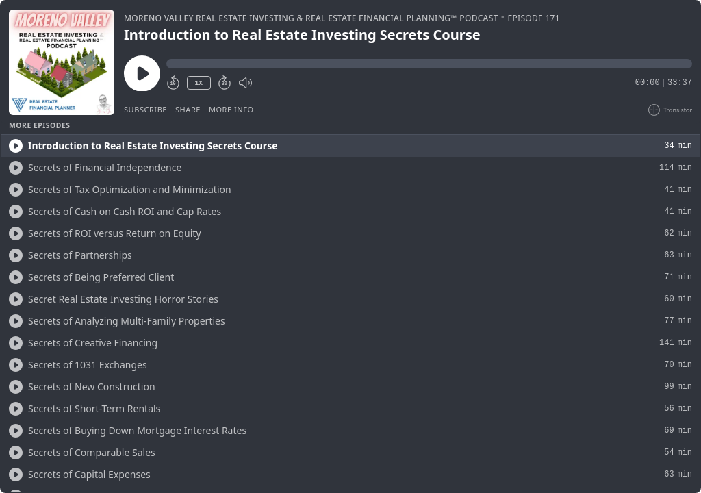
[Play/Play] (16, 146)
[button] (429, 63)
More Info (231, 109)
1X (198, 83)
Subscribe (145, 109)
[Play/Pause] (61, 62)
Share (188, 109)
